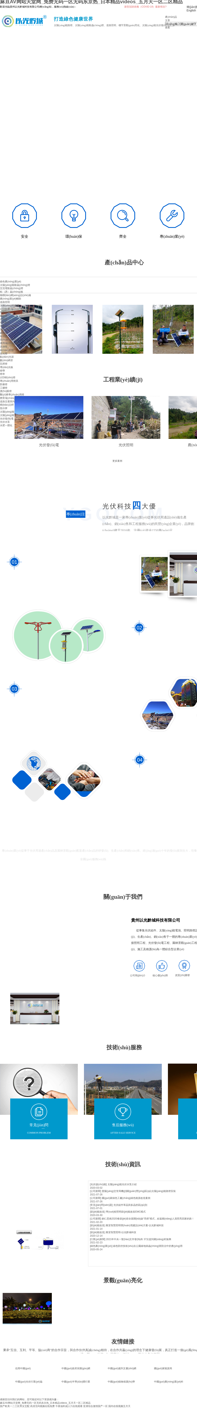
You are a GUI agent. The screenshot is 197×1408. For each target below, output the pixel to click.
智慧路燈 (5, 312)
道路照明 (5, 302)
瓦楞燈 (3, 363)
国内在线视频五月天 (119, 1406)
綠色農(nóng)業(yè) (10, 281)
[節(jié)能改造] (97, 1211)
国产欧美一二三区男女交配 (14, 1406)
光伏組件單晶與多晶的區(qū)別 (130, 1205)
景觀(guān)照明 (8, 326)
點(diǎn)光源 (7, 356)
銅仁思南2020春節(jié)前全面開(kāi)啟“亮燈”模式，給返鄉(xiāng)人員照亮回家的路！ (148, 1218)
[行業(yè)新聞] (97, 1239)
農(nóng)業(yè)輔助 (10, 298)
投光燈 (3, 353)
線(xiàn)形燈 (7, 350)
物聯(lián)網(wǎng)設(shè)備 (15, 295)
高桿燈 (3, 319)
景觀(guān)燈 (7, 329)
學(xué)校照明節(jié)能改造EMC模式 (126, 1211)
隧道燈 (3, 315)
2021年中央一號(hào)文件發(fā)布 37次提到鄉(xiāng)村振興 (138, 1239)
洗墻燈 (3, 346)
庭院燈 (3, 333)
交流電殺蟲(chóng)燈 (11, 288)
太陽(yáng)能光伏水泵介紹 (122, 1184)
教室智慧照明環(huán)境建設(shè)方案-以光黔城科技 (135, 1225)
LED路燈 (5, 308)
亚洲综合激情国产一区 (95, 1406)
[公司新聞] (95, 1191)
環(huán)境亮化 (8, 339)
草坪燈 (3, 336)
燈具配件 (5, 322)
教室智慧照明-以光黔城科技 (121, 1232)
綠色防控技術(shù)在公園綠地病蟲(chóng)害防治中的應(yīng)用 (147, 1246)
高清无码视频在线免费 (42, 1406)
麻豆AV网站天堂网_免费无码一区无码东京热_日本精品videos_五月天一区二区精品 (45, 1402)
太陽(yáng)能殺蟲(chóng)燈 (15, 285)
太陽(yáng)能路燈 (9, 305)
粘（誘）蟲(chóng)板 (11, 291)
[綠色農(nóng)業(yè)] (101, 1246)
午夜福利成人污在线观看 (69, 1406)
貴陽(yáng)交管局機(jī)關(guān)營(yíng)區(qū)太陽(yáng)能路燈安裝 (139, 1191)
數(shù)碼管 (6, 360)
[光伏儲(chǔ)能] (98, 1184)
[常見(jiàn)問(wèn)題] (101, 1205)
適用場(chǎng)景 (9, 343)
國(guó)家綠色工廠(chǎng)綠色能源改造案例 (126, 1198)
